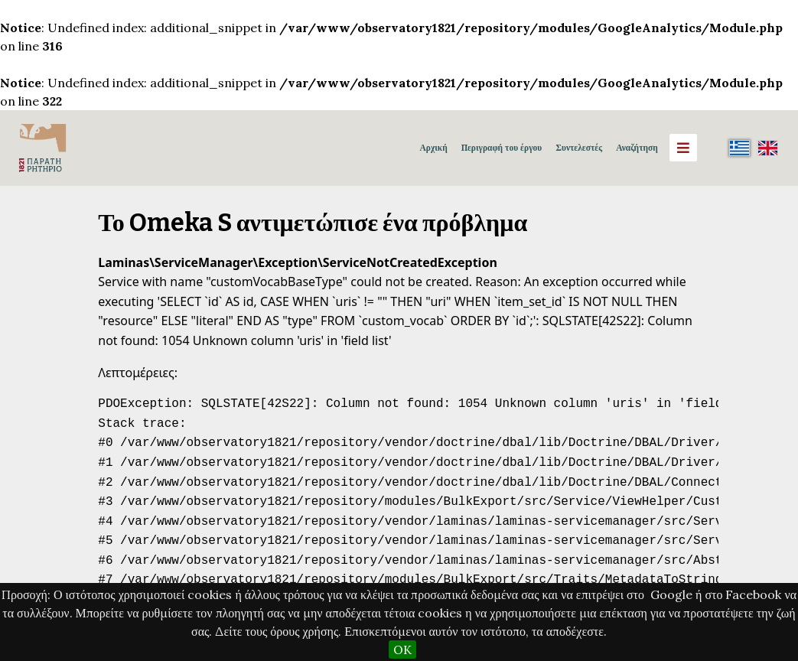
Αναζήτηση (636, 147)
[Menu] (683, 147)
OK (402, 649)
